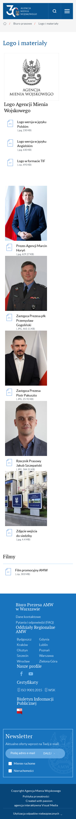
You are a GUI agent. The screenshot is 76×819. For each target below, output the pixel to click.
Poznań (44, 650)
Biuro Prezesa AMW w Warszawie (35, 607)
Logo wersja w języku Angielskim (34, 146)
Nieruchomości (24, 770)
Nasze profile (29, 666)
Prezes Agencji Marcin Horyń (31, 250)
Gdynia (44, 639)
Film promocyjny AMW (31, 572)
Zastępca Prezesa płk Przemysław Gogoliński (31, 322)
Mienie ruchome (24, 763)
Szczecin (22, 655)
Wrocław (23, 661)
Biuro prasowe (22, 23)
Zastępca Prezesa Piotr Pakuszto (31, 395)
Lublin (43, 645)
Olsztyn (22, 650)
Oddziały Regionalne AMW (35, 629)
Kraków (22, 645)
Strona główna (5, 23)
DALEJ (47, 753)
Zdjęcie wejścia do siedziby (31, 535)
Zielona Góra (48, 661)
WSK (51, 690)
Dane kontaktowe (28, 617)
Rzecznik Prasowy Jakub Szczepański (31, 465)
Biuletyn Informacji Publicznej (35, 701)
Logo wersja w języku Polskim (34, 126)
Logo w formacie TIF (31, 163)
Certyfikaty (27, 682)
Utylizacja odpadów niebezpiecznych (36, 813)
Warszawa (46, 655)
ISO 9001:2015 (31, 690)
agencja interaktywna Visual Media (36, 805)
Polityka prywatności (36, 796)
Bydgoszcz (24, 639)
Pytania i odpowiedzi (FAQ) (35, 622)
